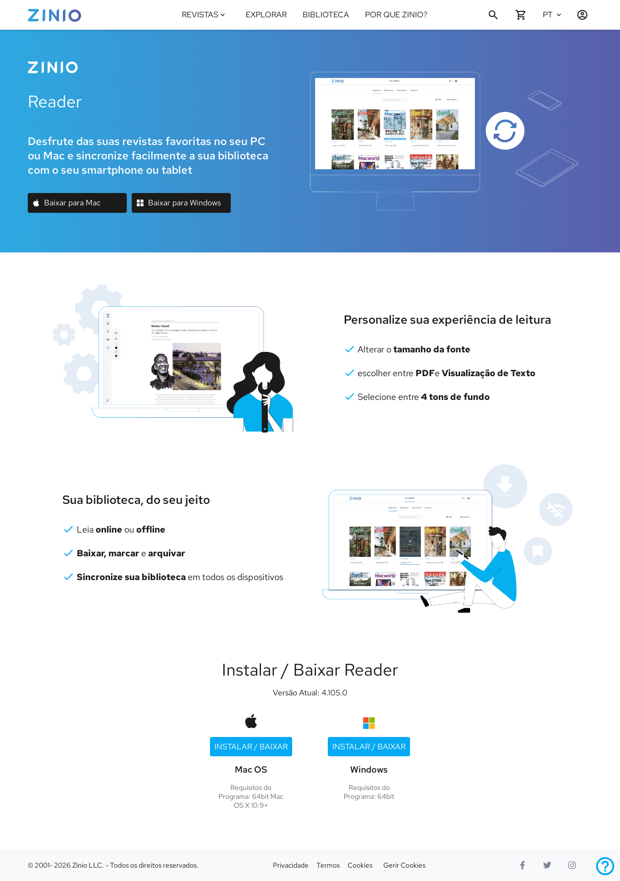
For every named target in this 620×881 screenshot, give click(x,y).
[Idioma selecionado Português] (554, 15)
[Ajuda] (605, 866)
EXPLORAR (266, 14)
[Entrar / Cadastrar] (578, 15)
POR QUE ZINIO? (396, 14)
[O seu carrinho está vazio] (521, 15)
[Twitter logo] (547, 865)
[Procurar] (493, 15)
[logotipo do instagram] (572, 865)
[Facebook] (522, 865)
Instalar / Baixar (251, 746)
